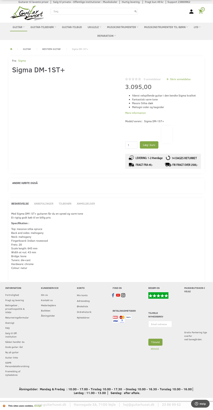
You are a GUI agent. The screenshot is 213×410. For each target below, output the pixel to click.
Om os (44, 294)
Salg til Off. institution (11, 334)
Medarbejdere (48, 305)
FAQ (7, 327)
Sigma (22, 60)
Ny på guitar (12, 352)
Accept (37, 406)
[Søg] (136, 11)
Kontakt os (47, 300)
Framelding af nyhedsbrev (12, 372)
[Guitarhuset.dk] (27, 12)
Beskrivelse (20, 203)
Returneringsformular (16, 317)
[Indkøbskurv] (201, 11)
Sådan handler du (14, 341)
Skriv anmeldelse (180, 79)
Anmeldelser (86, 203)
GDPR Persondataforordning (16, 364)
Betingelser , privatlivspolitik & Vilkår (15, 308)
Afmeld (155, 348)
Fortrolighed (12, 294)
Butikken (45, 310)
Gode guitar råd (14, 347)
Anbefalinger (43, 203)
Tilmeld (155, 342)
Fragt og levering (14, 300)
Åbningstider (48, 315)
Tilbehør (65, 203)
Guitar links (11, 357)
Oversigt (9, 322)
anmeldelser (152, 79)
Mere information (135, 113)
